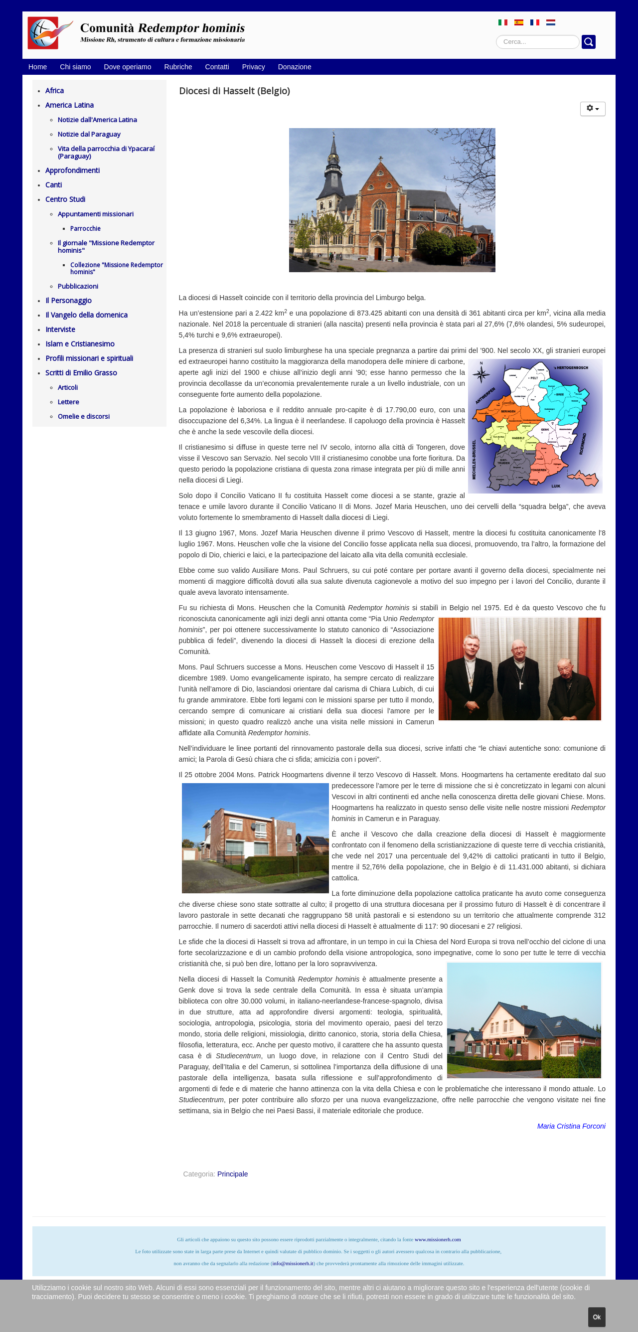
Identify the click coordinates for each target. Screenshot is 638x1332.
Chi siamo (75, 67)
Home (37, 67)
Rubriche (178, 67)
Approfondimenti (72, 170)
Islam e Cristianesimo (80, 343)
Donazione (295, 67)
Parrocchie (85, 228)
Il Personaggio (68, 300)
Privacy (253, 67)
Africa (54, 90)
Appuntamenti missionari (96, 213)
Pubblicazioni (78, 286)
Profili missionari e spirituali (89, 358)
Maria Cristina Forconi (571, 1126)
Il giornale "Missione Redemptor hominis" (106, 246)
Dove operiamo (128, 67)
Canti (53, 184)
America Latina (69, 105)
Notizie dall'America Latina (97, 119)
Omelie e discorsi (84, 416)
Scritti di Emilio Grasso (81, 372)
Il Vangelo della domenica (86, 315)
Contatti (217, 67)
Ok (597, 1317)
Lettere (68, 401)
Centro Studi (65, 199)
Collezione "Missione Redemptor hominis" (116, 268)
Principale (232, 1174)
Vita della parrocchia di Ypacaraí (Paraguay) (106, 152)
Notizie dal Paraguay (89, 134)
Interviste (60, 329)
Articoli (68, 387)
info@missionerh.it (292, 1263)
